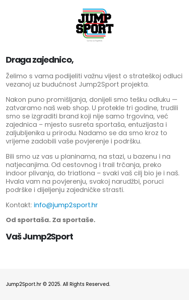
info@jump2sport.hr (66, 204)
